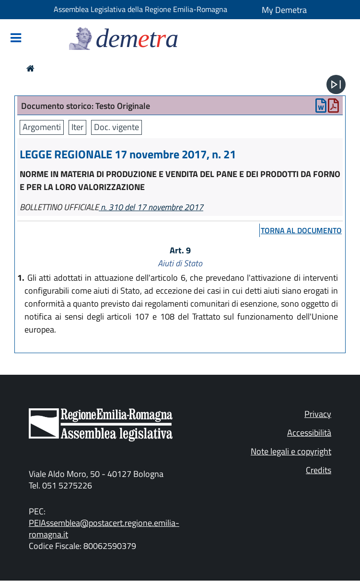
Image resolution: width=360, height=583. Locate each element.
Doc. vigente (116, 126)
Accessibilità (309, 432)
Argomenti (42, 126)
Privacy (317, 413)
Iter (77, 126)
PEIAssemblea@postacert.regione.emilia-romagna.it (104, 528)
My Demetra (284, 9)
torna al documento (301, 230)
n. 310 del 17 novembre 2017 (151, 207)
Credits (318, 470)
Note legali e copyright (291, 451)
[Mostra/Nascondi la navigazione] (16, 39)
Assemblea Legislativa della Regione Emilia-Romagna (140, 9)
